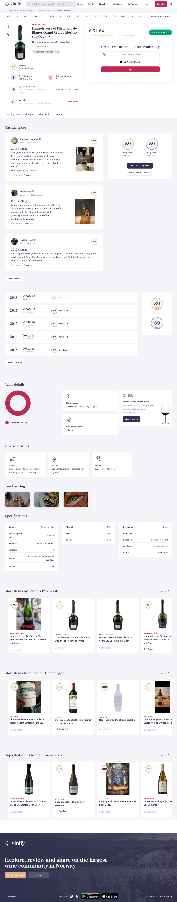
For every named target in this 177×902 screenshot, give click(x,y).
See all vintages (15, 362)
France (21, 11)
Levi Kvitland (26, 240)
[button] (130, 54)
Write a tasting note (140, 165)
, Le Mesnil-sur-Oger (61, 42)
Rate (76, 89)
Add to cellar (72, 101)
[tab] (14, 114)
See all (165, 591)
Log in (130, 69)
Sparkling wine (10, 11)
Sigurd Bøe (25, 191)
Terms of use (152, 896)
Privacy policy (166, 896)
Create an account (15, 875)
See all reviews (14, 278)
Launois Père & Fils (46, 11)
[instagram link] (71, 897)
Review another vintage (140, 172)
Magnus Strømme (29, 139)
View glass (132, 419)
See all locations (160, 32)
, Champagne (47, 42)
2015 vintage (19, 149)
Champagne (31, 11)
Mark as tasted (63, 89)
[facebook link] (77, 897)
